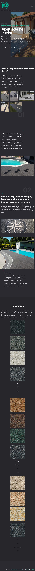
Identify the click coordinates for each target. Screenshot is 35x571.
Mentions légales (15, 569)
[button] (9, 47)
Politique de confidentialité (24, 569)
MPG (32, 569)
